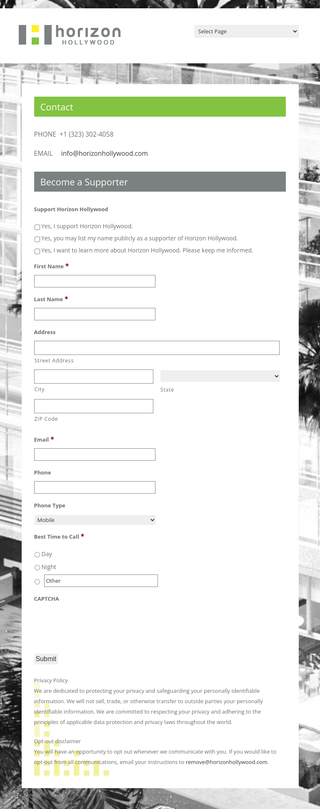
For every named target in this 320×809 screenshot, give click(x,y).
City (40, 389)
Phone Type (49, 505)
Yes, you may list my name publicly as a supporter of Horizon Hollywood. (139, 238)
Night (49, 567)
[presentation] (97, 623)
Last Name (51, 299)
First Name (51, 266)
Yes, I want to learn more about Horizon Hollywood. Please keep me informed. (147, 250)
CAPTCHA (46, 598)
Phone (42, 472)
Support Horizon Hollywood (71, 209)
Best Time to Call (59, 536)
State (167, 389)
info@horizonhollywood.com (104, 153)
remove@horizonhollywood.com (227, 762)
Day (47, 554)
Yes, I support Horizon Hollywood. (87, 226)
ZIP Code (46, 418)
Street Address (54, 360)
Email (44, 439)
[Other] (101, 580)
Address (45, 332)
